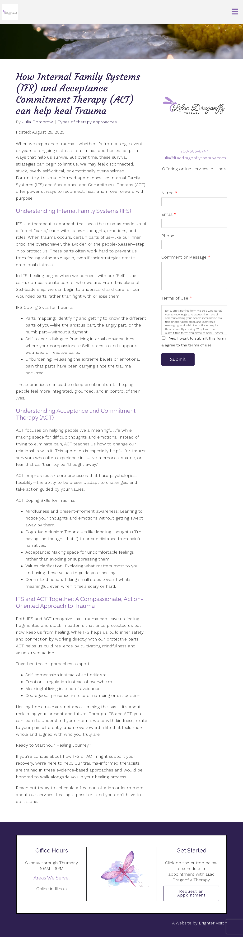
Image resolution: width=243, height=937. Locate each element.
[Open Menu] (235, 12)
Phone (167, 235)
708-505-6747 (194, 150)
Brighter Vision (213, 922)
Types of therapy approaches (87, 122)
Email (168, 214)
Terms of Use (176, 298)
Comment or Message (185, 257)
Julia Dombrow (37, 122)
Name (169, 192)
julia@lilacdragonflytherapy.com (194, 157)
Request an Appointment (191, 893)
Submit (178, 359)
